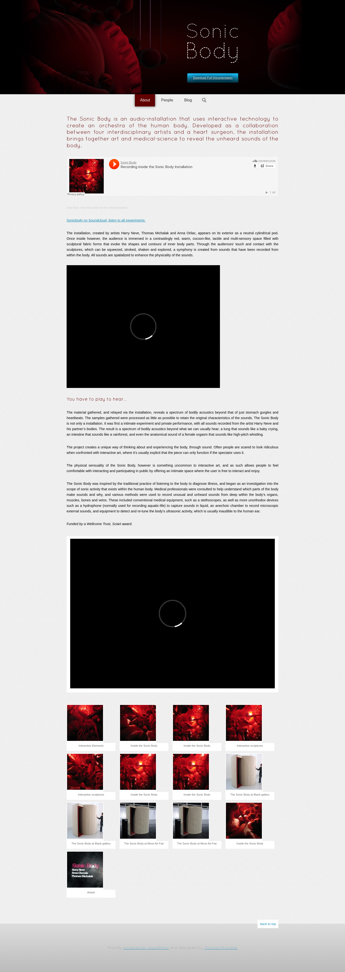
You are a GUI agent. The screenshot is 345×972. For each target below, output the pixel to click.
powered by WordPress (146, 948)
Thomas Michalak (220, 948)
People (167, 100)
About (145, 100)
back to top (268, 924)
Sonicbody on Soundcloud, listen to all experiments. (106, 220)
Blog (188, 100)
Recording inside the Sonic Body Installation (104, 207)
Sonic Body (73, 207)
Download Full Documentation (212, 78)
